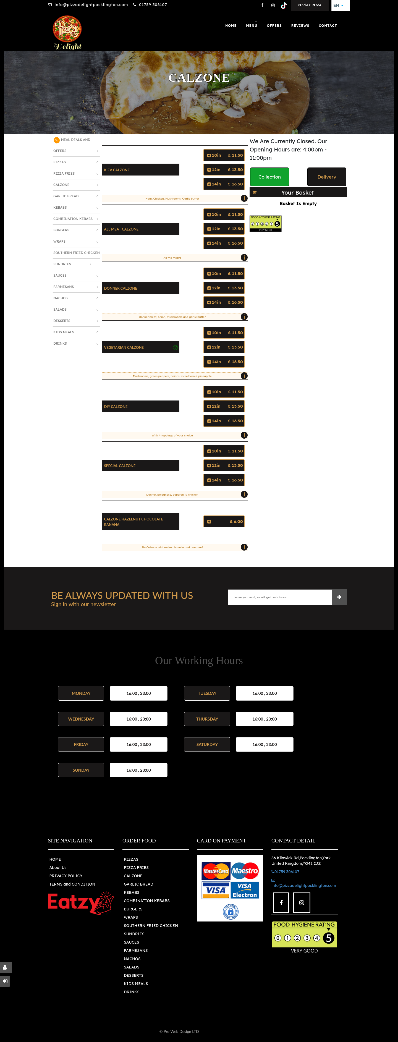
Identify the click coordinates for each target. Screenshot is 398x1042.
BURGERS (133, 909)
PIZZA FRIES (136, 867)
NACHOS (132, 958)
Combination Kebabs (73, 219)
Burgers (61, 230)
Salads (60, 309)
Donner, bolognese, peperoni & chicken (195, 494)
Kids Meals (63, 332)
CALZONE (133, 875)
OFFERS (274, 25)
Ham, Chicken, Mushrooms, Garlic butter (195, 198)
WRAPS (131, 917)
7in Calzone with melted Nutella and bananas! (193, 547)
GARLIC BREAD (138, 884)
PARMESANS (136, 950)
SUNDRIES (134, 933)
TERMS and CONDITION (72, 884)
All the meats (204, 257)
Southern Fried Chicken (76, 253)
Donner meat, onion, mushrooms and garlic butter (192, 316)
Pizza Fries (64, 173)
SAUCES (131, 942)
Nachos (60, 298)
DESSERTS (133, 975)
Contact (328, 25)
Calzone (61, 185)
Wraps (59, 241)
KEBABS (131, 892)
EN (339, 5)
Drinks (60, 343)
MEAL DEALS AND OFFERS (71, 145)
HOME (55, 859)
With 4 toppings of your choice (198, 435)
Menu (251, 25)
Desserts (61, 321)
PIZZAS (131, 859)
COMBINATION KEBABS (147, 900)
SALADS (131, 967)
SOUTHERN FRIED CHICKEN (151, 925)
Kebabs (60, 207)
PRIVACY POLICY (65, 875)
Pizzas (59, 162)
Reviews (300, 25)
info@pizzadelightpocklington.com (91, 4)
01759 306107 (153, 4)
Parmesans (63, 287)
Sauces (60, 275)
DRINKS (132, 991)
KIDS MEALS (136, 983)
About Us (57, 867)
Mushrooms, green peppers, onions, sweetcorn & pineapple (189, 375)
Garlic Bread (65, 196)
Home (231, 25)
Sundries (62, 264)
